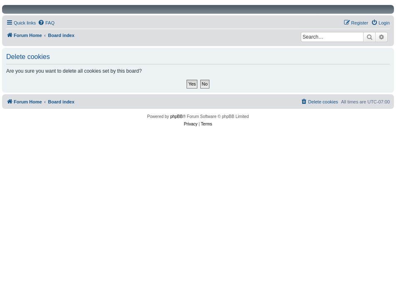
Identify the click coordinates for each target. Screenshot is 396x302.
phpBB (176, 116)
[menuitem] (46, 23)
